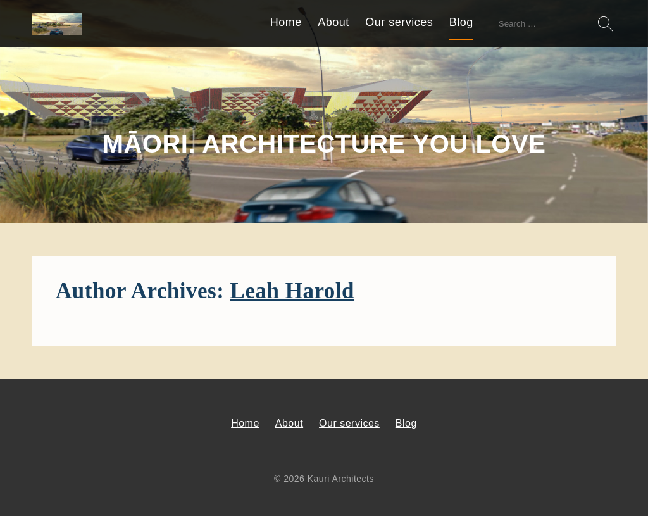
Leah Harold (292, 291)
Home (286, 22)
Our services (399, 22)
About (333, 22)
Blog (461, 22)
